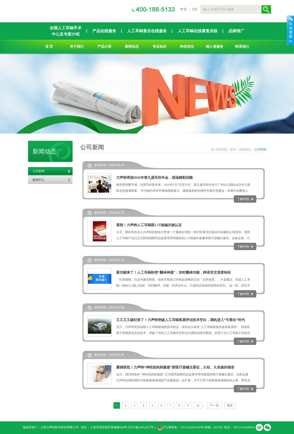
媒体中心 (38, 179)
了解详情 (243, 199)
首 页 (49, 46)
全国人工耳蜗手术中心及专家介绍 (65, 31)
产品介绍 (104, 46)
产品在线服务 (104, 31)
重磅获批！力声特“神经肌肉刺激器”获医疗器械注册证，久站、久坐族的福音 (175, 367)
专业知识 (159, 46)
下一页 (214, 405)
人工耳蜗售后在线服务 (147, 31)
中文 (183, 9)
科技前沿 (187, 46)
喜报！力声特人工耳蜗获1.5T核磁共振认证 (149, 225)
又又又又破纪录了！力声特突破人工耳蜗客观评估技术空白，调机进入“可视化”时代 (180, 320)
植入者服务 (214, 46)
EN (194, 9)
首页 (233, 149)
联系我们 (242, 46)
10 (197, 405)
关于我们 (77, 46)
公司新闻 (38, 171)
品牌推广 (236, 31)
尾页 (230, 405)
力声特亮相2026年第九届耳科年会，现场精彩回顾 (154, 178)
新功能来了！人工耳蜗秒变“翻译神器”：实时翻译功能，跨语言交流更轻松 (173, 272)
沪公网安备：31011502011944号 (183, 427)
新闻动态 (132, 46)
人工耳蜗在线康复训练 (198, 31)
